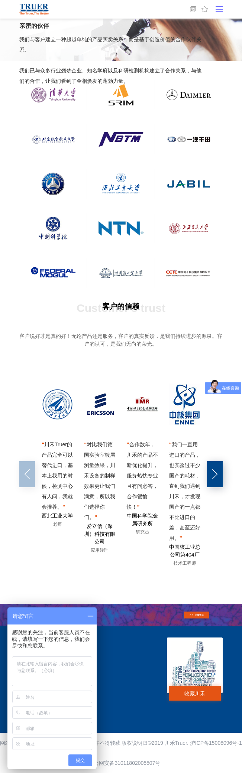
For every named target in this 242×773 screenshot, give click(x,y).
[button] (215, 474)
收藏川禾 (194, 694)
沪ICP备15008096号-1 (216, 743)
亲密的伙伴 (34, 26)
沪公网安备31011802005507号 (121, 763)
